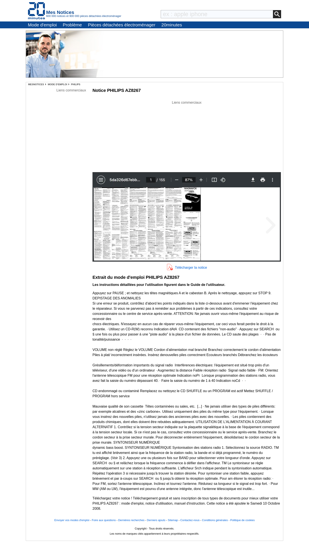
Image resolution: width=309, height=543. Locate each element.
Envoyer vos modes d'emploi (71, 520)
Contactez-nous (190, 520)
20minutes (171, 24)
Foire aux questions (104, 520)
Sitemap (173, 520)
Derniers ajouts (156, 520)
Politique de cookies (242, 520)
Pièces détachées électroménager (121, 24)
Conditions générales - (216, 520)
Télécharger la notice (191, 267)
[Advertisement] (187, 135)
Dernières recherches (131, 520)
